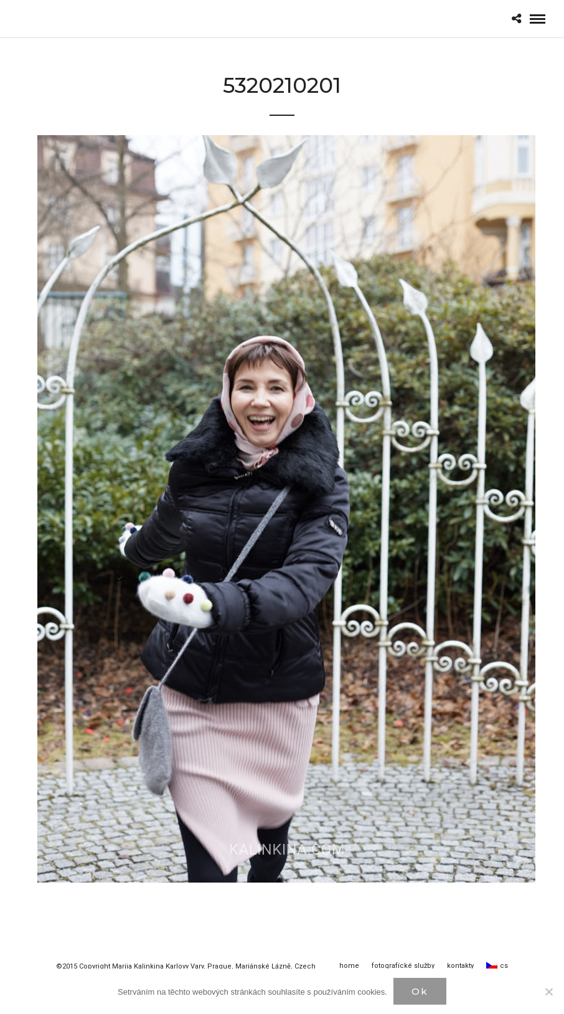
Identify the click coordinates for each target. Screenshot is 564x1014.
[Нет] (548, 991)
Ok (419, 991)
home (349, 966)
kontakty (460, 966)
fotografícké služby (403, 966)
